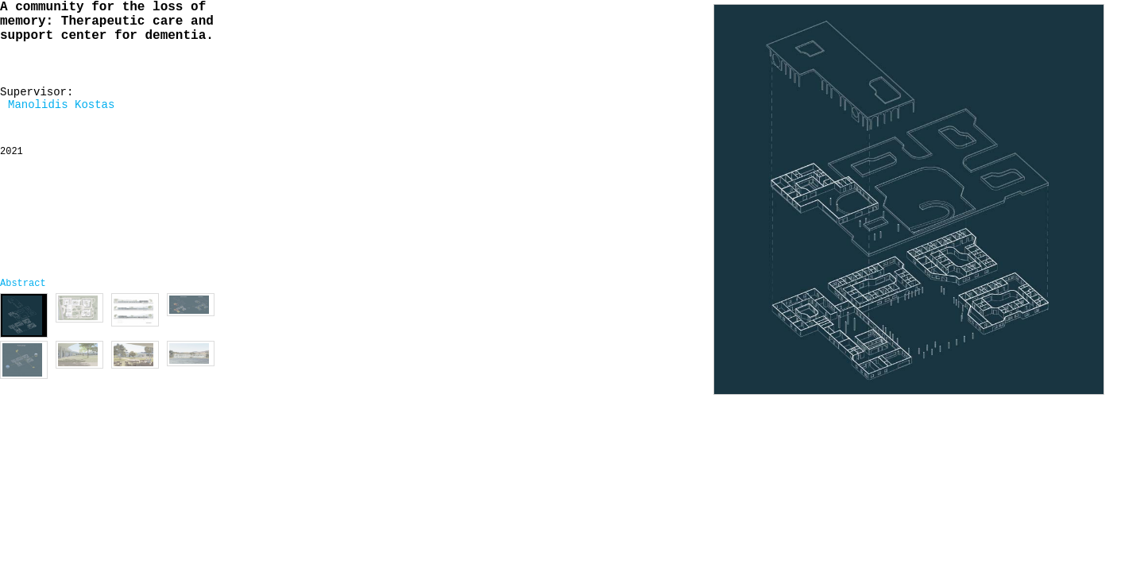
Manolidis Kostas (61, 105)
